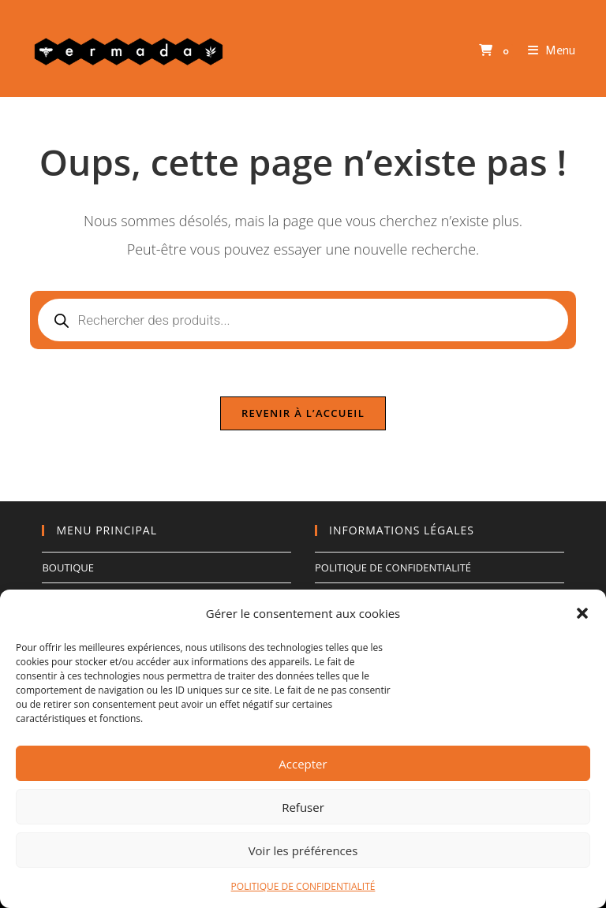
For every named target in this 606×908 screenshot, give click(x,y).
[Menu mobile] (546, 50)
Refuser (303, 807)
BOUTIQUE (68, 567)
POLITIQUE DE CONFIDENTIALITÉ (303, 886)
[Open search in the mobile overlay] (302, 320)
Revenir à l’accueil (303, 413)
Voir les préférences (303, 850)
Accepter (303, 764)
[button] (582, 613)
